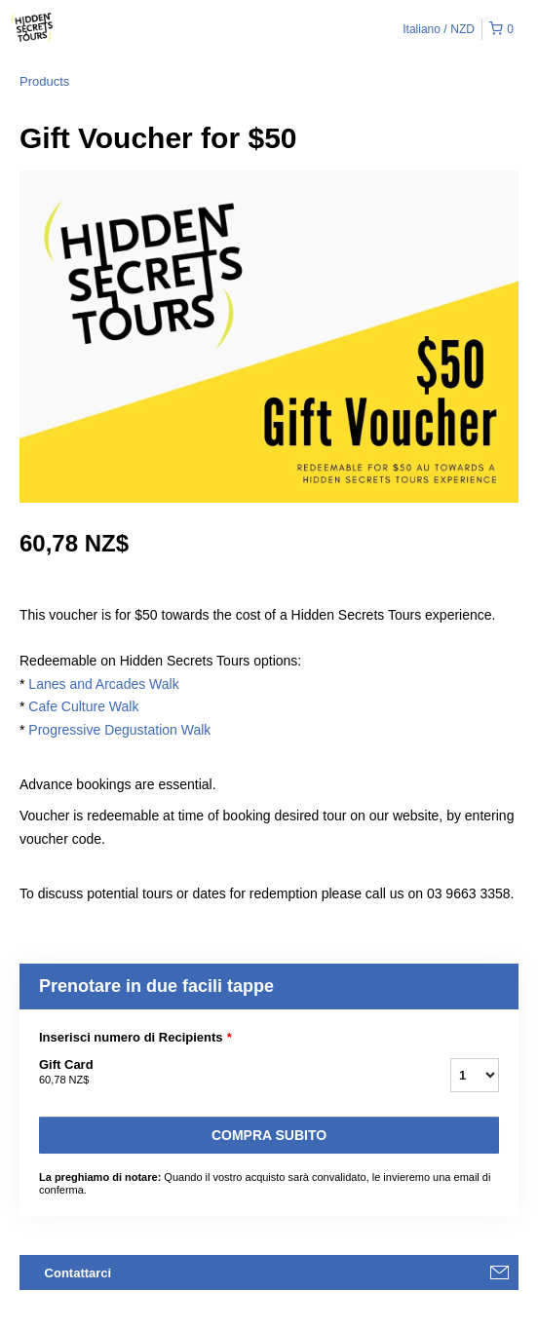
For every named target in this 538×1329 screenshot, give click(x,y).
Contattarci (78, 1273)
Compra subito (269, 1135)
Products (44, 81)
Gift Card (220, 1072)
